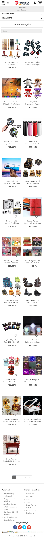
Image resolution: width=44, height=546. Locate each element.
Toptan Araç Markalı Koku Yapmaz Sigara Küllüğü (32, 65)
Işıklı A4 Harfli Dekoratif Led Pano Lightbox (11, 223)
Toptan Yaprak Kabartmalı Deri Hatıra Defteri (32, 223)
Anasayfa (22, 7)
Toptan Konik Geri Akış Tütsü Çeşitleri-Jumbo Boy (11, 303)
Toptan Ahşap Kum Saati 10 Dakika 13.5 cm (11, 342)
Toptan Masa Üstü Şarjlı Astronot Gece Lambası (32, 342)
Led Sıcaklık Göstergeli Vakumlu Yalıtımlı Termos (32, 144)
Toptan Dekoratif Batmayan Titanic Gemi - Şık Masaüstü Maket (11, 183)
